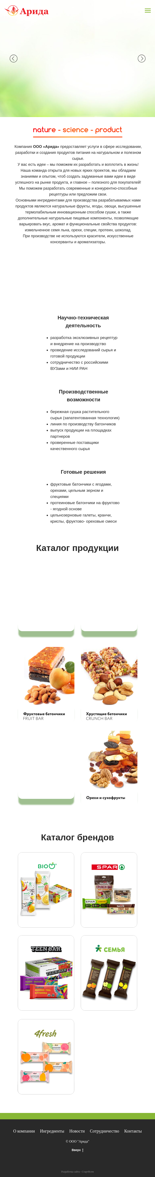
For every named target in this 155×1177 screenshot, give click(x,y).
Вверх (77, 1150)
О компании (24, 1131)
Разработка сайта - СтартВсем (77, 1171)
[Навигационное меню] (148, 11)
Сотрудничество (104, 1131)
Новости (77, 1131)
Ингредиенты (52, 1131)
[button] (46, 684)
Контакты (133, 1131)
